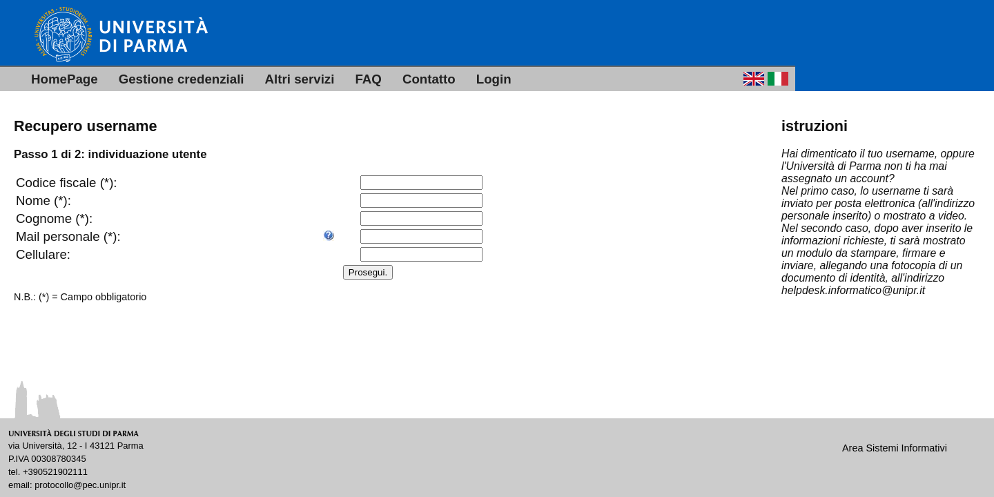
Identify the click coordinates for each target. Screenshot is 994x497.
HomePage (64, 79)
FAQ (368, 79)
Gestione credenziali (181, 79)
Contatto (429, 79)
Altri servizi (300, 79)
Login (493, 79)
